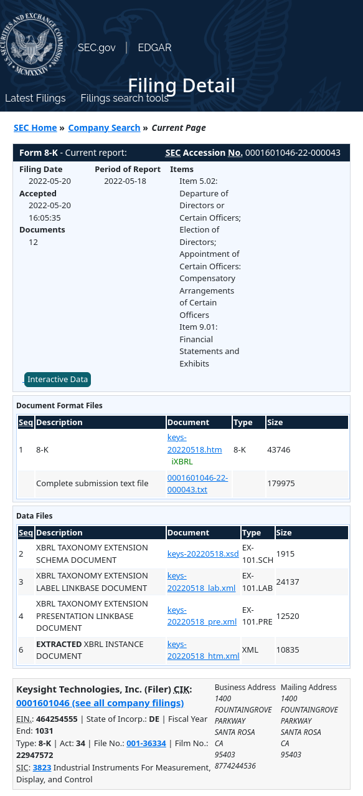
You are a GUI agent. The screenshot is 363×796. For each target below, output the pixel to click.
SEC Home (35, 127)
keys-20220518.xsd (203, 553)
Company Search (104, 127)
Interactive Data (57, 379)
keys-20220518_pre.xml (202, 616)
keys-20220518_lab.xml (201, 581)
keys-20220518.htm (194, 443)
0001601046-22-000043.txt (198, 484)
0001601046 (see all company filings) (100, 702)
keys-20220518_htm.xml (203, 650)
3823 (42, 767)
